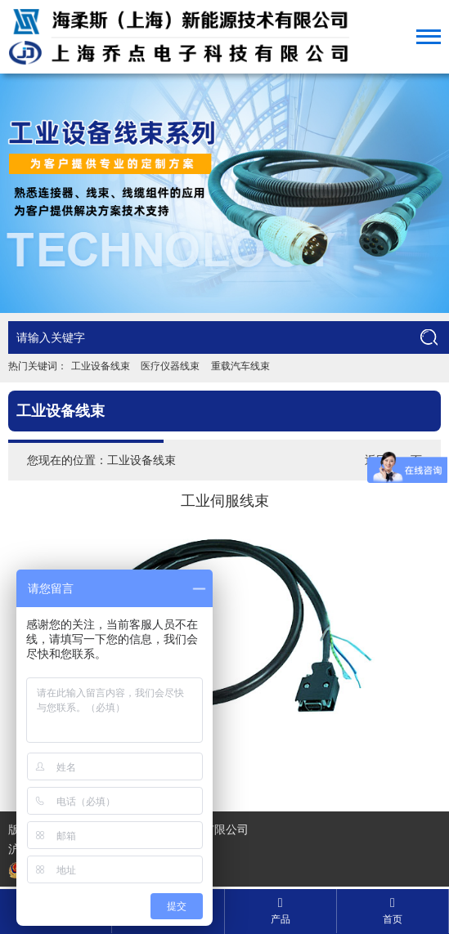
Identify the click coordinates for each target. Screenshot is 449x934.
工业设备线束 (100, 366)
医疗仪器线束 (170, 366)
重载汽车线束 (240, 366)
